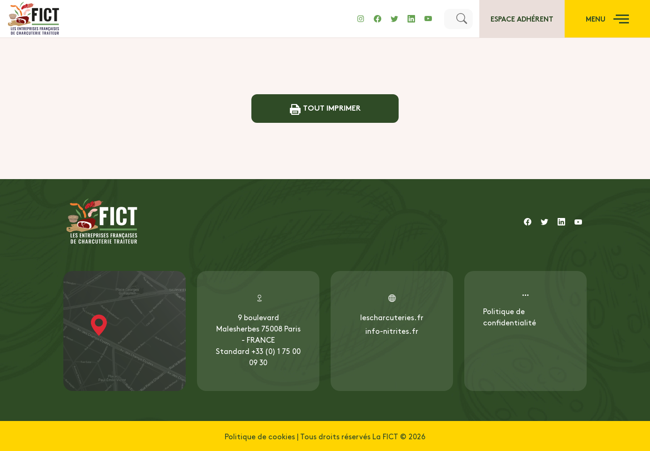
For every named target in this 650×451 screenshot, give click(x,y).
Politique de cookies (260, 436)
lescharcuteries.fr (391, 317)
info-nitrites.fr (391, 330)
